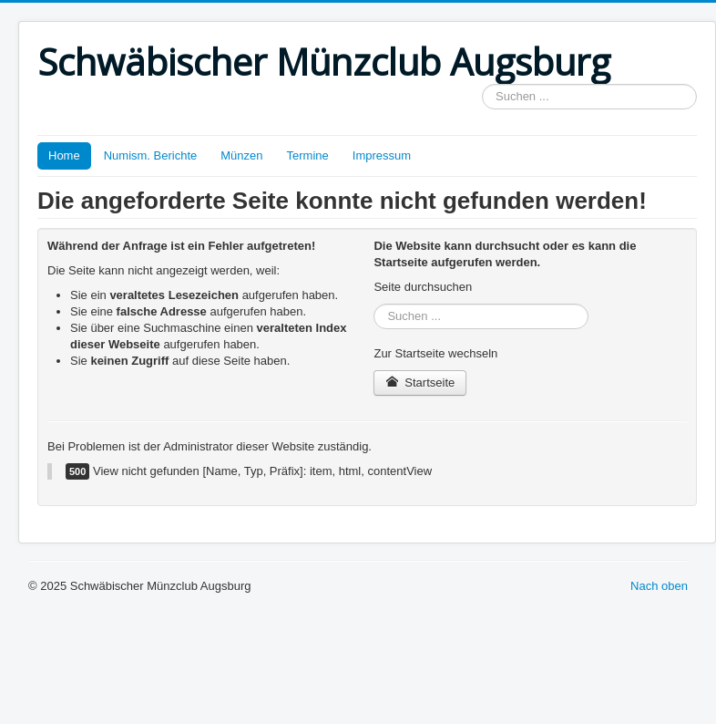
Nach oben (659, 586)
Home (64, 155)
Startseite (420, 382)
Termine (308, 155)
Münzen (241, 155)
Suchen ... (482, 84)
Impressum (382, 155)
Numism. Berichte (151, 155)
